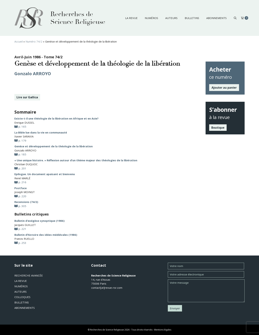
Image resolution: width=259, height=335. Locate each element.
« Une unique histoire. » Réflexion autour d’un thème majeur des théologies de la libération (75, 160)
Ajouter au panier (224, 88)
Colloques (22, 297)
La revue (131, 18)
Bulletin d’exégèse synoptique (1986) (39, 220)
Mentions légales (162, 329)
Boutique (217, 128)
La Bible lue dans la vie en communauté (40, 132)
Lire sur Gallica (27, 97)
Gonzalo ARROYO (32, 73)
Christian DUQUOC (26, 164)
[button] (235, 18)
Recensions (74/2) (26, 202)
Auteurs (171, 18)
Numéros (151, 18)
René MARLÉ (22, 178)
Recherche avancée (28, 275)
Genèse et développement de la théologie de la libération (53, 146)
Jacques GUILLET (25, 225)
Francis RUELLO (24, 238)
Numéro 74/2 (34, 41)
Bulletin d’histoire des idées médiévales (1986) (45, 234)
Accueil (18, 41)
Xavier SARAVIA (23, 136)
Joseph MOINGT (24, 192)
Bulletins (192, 18)
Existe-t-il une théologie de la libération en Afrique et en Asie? (56, 118)
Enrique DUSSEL (24, 122)
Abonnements (216, 18)
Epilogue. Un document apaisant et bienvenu (44, 174)
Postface (20, 188)
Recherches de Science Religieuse (77, 18)
